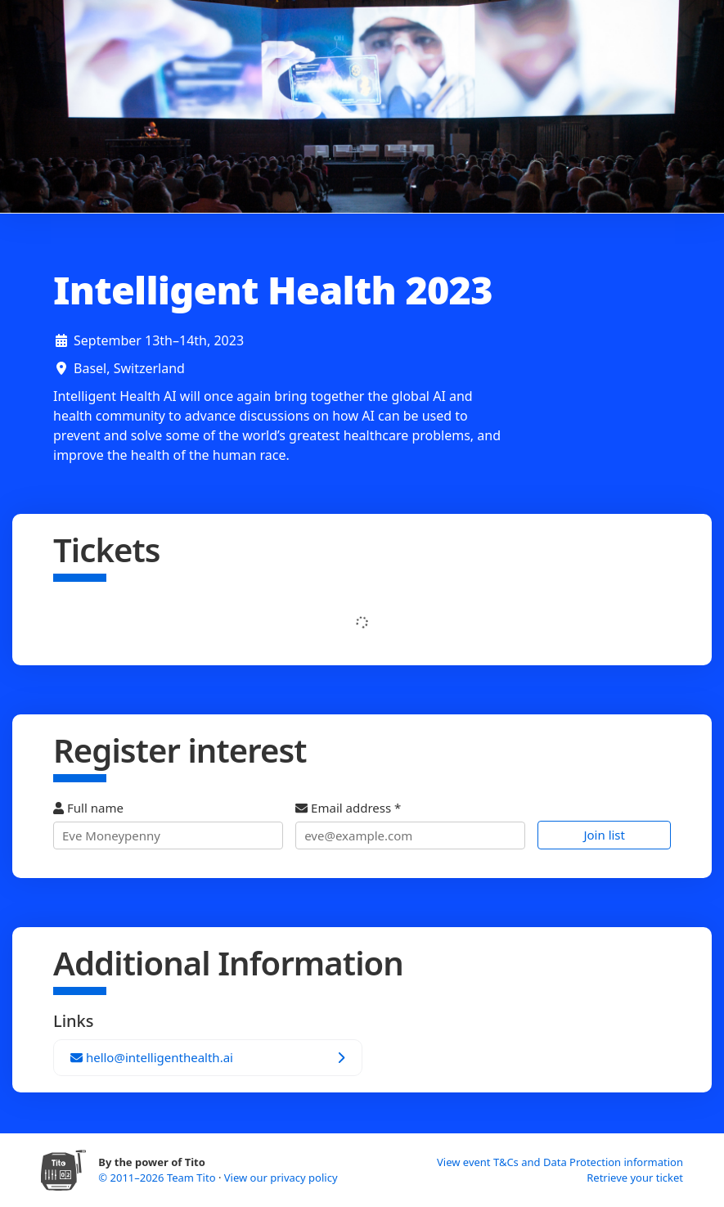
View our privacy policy (281, 1177)
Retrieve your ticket (635, 1177)
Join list (604, 834)
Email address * (410, 824)
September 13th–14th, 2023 (159, 340)
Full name (168, 824)
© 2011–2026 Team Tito (158, 1177)
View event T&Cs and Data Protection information (560, 1162)
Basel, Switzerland (129, 368)
